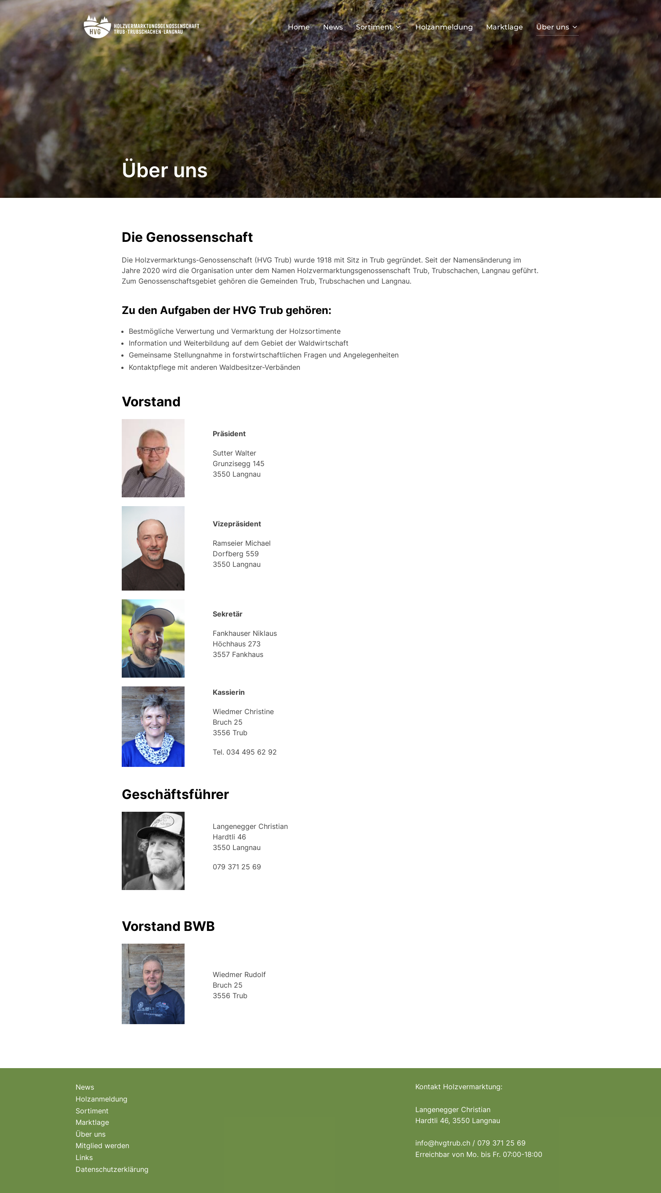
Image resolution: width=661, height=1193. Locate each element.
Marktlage (504, 27)
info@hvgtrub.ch (442, 1142)
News (333, 27)
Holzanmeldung (444, 27)
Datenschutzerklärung (112, 1169)
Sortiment (379, 27)
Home (299, 27)
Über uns (557, 27)
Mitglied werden (102, 1145)
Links (84, 1157)
